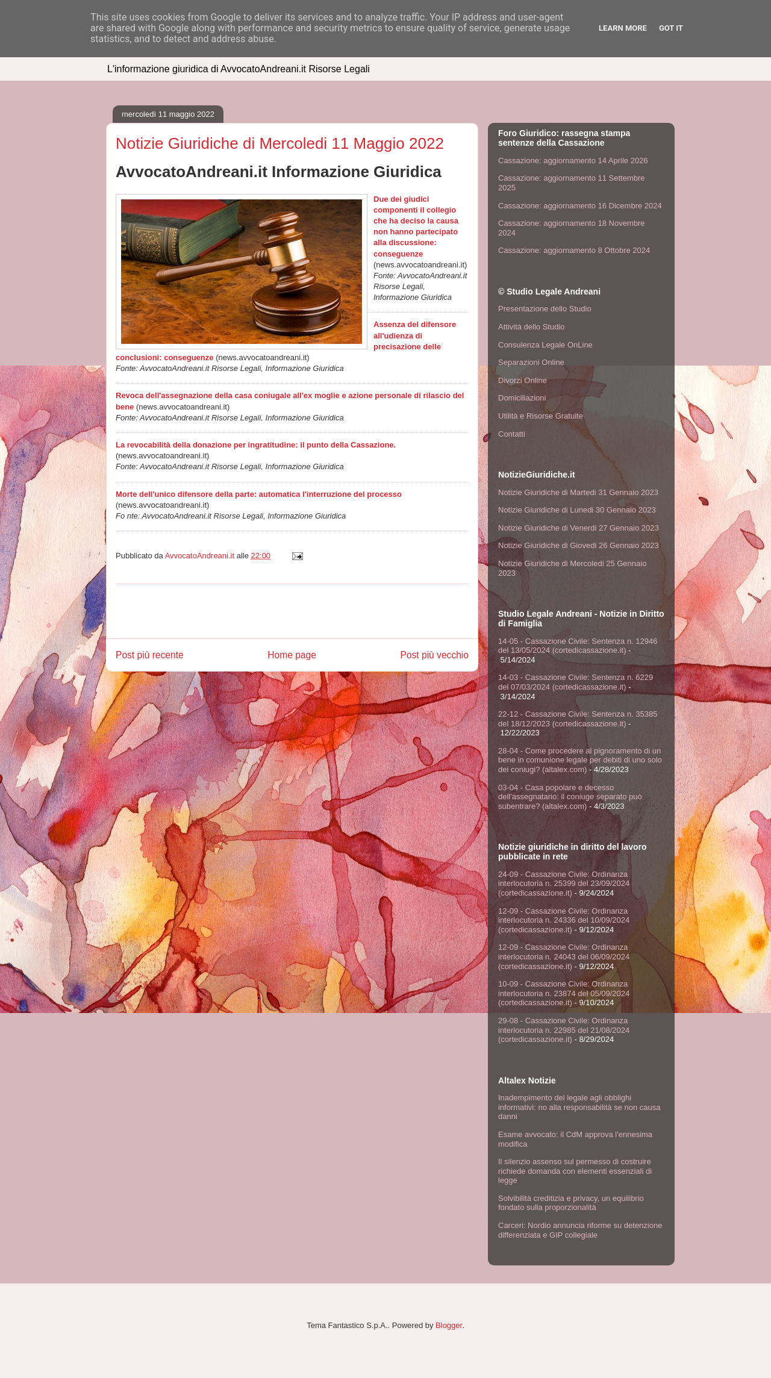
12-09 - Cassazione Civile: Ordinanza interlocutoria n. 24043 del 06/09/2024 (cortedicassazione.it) (563, 956)
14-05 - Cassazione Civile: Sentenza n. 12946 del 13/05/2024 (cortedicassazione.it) (578, 646)
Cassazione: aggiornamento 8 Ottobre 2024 (574, 250)
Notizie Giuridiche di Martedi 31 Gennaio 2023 (578, 492)
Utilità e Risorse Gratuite (540, 415)
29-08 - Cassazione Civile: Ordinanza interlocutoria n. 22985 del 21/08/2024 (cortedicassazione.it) (563, 1030)
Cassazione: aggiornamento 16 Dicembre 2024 (580, 205)
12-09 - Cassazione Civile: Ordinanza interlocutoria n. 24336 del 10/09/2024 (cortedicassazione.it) (563, 920)
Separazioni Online (531, 362)
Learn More (623, 28)
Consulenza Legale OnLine (545, 344)
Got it (671, 28)
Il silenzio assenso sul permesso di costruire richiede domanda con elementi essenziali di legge (575, 1171)
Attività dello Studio (531, 326)
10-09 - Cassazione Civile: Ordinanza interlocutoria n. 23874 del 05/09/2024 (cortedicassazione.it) (563, 993)
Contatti (511, 433)
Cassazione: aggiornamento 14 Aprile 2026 (573, 160)
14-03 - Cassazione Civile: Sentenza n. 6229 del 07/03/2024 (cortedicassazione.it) (575, 682)
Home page (291, 655)
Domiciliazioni (522, 397)
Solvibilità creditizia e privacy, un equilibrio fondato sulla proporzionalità (571, 1203)
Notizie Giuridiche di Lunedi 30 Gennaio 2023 (577, 509)
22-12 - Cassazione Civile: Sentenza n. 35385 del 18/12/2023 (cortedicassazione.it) (578, 718)
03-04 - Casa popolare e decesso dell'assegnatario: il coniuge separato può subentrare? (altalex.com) (570, 797)
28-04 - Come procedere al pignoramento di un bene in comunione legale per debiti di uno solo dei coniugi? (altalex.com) (580, 760)
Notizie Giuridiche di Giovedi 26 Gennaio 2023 (578, 545)
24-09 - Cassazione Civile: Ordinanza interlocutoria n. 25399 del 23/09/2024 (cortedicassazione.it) (563, 883)
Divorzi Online (522, 380)
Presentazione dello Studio (545, 308)
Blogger (448, 1325)
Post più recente (150, 655)
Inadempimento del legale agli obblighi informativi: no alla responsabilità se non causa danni (579, 1107)
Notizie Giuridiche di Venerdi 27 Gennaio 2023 (578, 527)
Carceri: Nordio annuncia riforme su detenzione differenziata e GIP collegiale (580, 1230)
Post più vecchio (434, 655)
